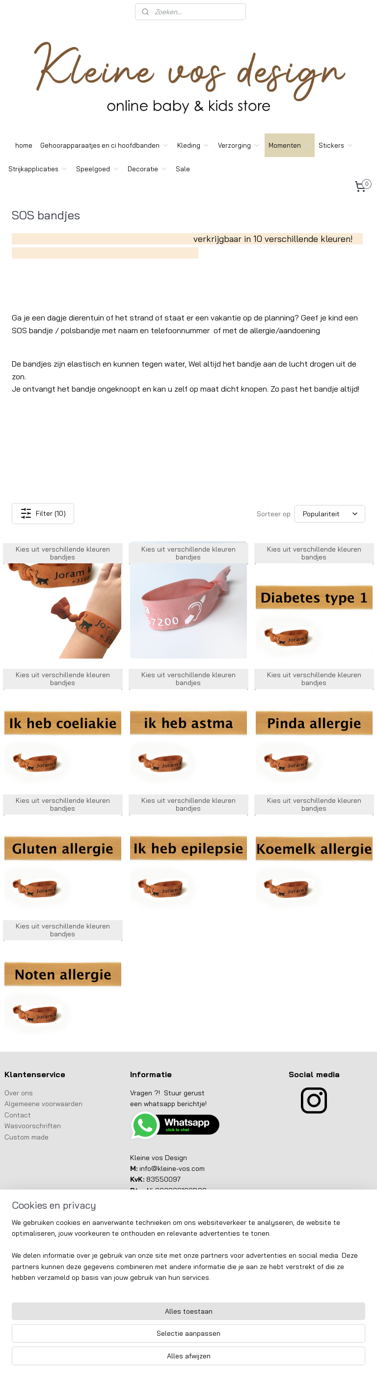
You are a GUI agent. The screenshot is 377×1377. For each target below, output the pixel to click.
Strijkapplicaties (38, 169)
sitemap (151, 1358)
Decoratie (148, 169)
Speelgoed (98, 169)
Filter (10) (43, 514)
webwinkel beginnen (203, 1358)
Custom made (26, 1137)
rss (170, 1358)
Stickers (336, 145)
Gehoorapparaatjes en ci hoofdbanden (104, 145)
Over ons (19, 1092)
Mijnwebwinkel (281, 1358)
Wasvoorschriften (32, 1125)
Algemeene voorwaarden (43, 1103)
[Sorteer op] (330, 513)
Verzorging (239, 145)
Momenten (290, 145)
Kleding (193, 145)
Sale (183, 169)
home (23, 145)
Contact (18, 1115)
